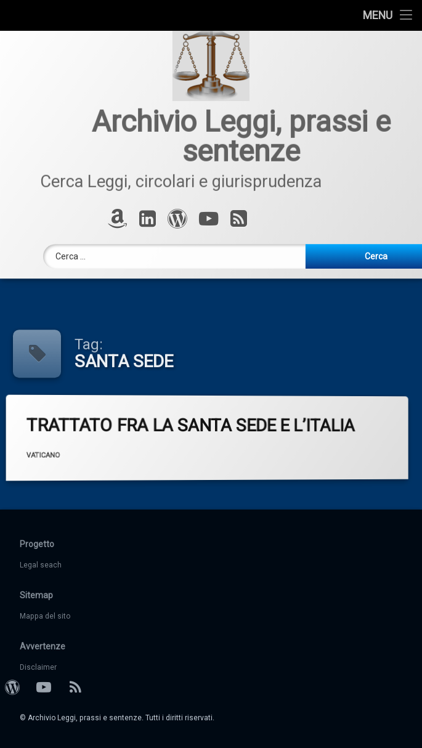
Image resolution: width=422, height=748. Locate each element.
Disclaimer (38, 667)
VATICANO (79, 452)
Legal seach (41, 565)
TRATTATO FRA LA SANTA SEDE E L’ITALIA (223, 423)
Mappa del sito (45, 616)
